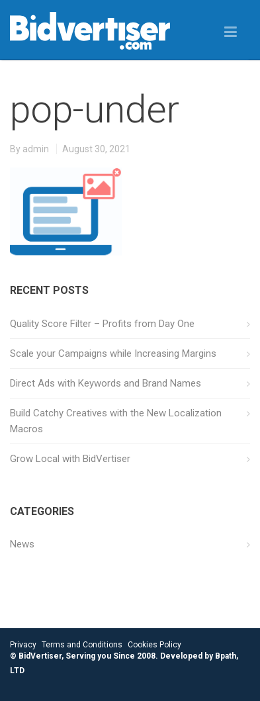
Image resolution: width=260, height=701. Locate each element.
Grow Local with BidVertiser (70, 459)
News (22, 544)
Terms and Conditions (82, 644)
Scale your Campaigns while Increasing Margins (113, 353)
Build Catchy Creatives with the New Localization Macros (116, 421)
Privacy (23, 644)
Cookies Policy (154, 644)
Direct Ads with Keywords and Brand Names (105, 383)
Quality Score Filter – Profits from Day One (102, 324)
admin (35, 149)
